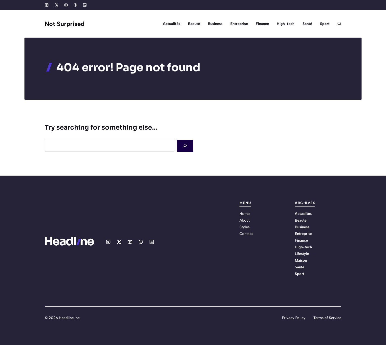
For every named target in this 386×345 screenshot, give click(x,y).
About (244, 220)
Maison (301, 260)
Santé (307, 24)
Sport (325, 24)
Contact (246, 233)
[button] (337, 24)
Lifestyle (302, 254)
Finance (262, 24)
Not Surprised (65, 23)
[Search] (185, 146)
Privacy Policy (293, 318)
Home (244, 213)
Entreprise (239, 24)
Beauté (194, 24)
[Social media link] (47, 5)
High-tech (286, 24)
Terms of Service (327, 318)
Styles (244, 227)
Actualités (171, 24)
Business (215, 24)
